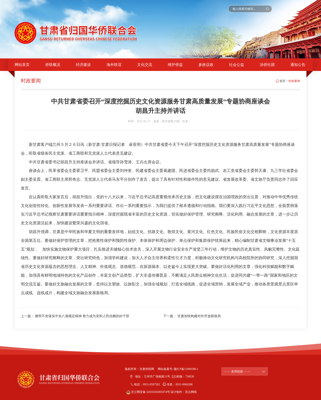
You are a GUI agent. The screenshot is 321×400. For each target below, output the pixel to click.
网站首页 (22, 65)
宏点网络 (191, 392)
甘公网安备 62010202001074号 (148, 392)
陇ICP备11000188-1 (186, 369)
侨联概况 (52, 65)
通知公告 (297, 65)
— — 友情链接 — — (244, 371)
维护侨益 (175, 65)
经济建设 (83, 65)
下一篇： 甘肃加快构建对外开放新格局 (192, 316)
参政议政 (205, 65)
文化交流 (144, 65)
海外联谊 (114, 65)
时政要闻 (294, 81)
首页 (282, 81)
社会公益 (236, 65)
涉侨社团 (267, 65)
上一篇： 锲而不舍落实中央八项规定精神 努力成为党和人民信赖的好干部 (75, 316)
